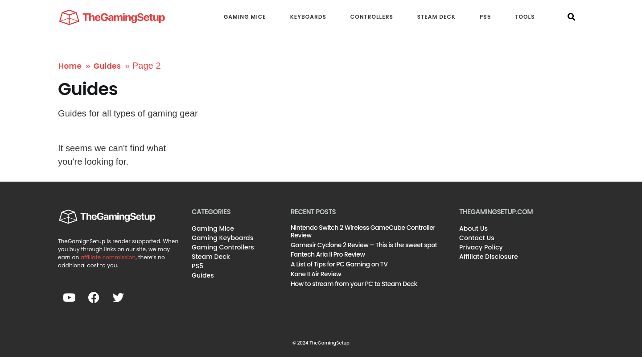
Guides (107, 66)
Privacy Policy (481, 247)
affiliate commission (108, 257)
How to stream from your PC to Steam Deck (354, 283)
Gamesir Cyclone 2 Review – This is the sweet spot (364, 245)
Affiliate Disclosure (488, 256)
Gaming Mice (213, 228)
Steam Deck (211, 256)
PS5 (485, 17)
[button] (571, 17)
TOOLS (525, 17)
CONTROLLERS (371, 17)
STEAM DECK (436, 17)
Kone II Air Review (316, 274)
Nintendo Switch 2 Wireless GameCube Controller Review (363, 231)
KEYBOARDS (308, 17)
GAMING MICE (245, 17)
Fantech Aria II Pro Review (328, 254)
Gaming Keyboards (222, 237)
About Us (473, 228)
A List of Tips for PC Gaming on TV (339, 264)
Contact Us (476, 237)
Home (70, 66)
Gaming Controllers (223, 247)
